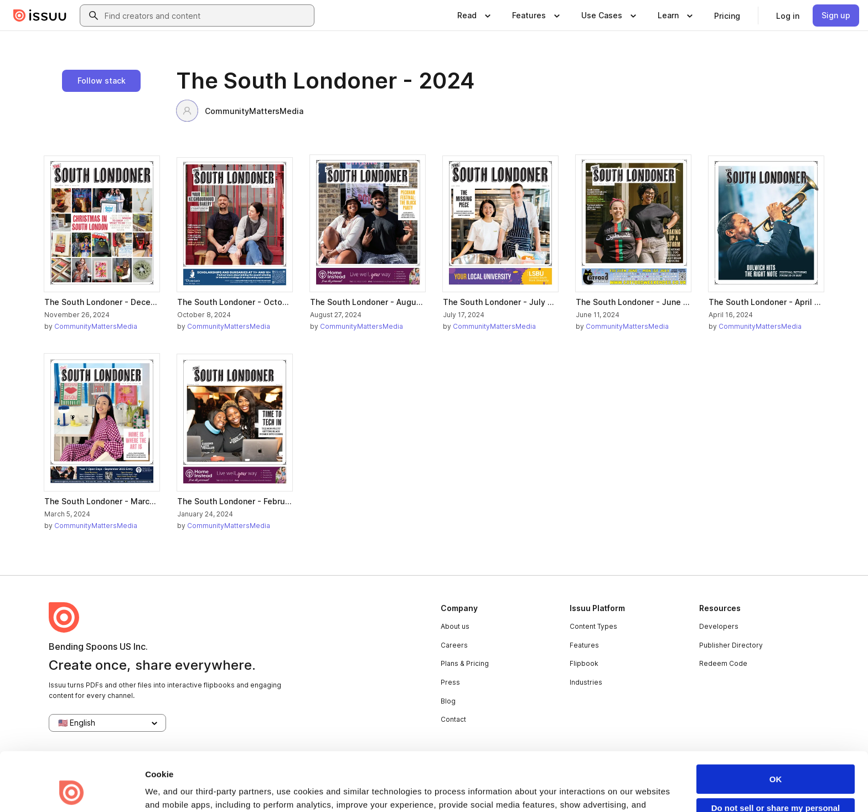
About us (455, 626)
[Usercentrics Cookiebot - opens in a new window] (71, 790)
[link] (727, 15)
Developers (718, 626)
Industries (586, 682)
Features (584, 645)
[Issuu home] (40, 15)
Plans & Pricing (465, 663)
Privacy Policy (397, 763)
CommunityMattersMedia (239, 111)
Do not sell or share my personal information (775, 757)
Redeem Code (723, 663)
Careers (454, 645)
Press (450, 682)
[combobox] (207, 15)
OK (775, 724)
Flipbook (584, 663)
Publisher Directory (731, 645)
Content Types (593, 626)
